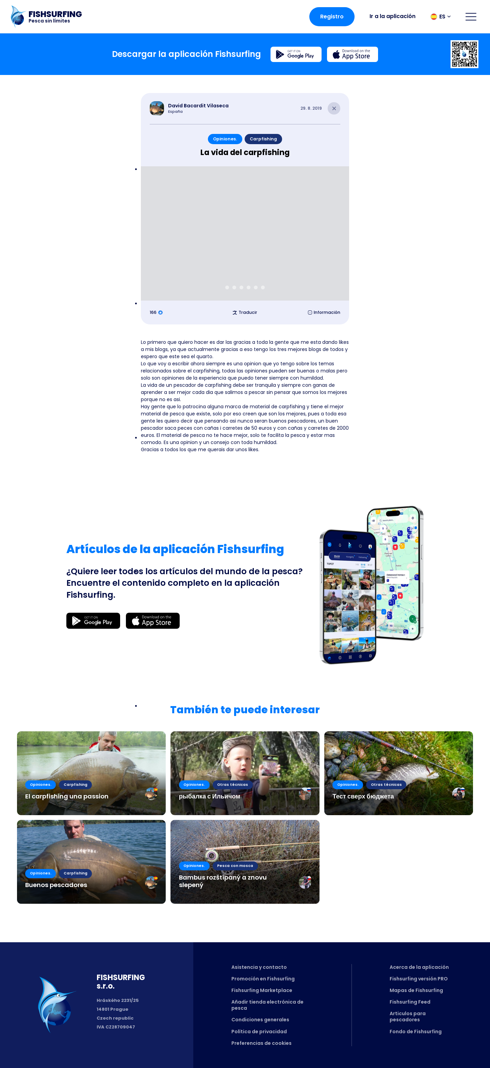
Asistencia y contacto (259, 967)
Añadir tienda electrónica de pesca (267, 1005)
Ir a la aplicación (392, 16)
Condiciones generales (260, 1020)
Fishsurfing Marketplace (261, 990)
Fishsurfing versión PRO (419, 979)
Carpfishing (263, 139)
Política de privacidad (259, 1031)
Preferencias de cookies (261, 1043)
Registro (332, 16)
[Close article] (334, 108)
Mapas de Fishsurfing (416, 990)
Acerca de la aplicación (419, 967)
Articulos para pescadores (408, 1016)
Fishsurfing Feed (410, 1002)
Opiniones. (225, 139)
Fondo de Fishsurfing (416, 1031)
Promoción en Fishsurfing (263, 979)
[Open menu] (471, 17)
